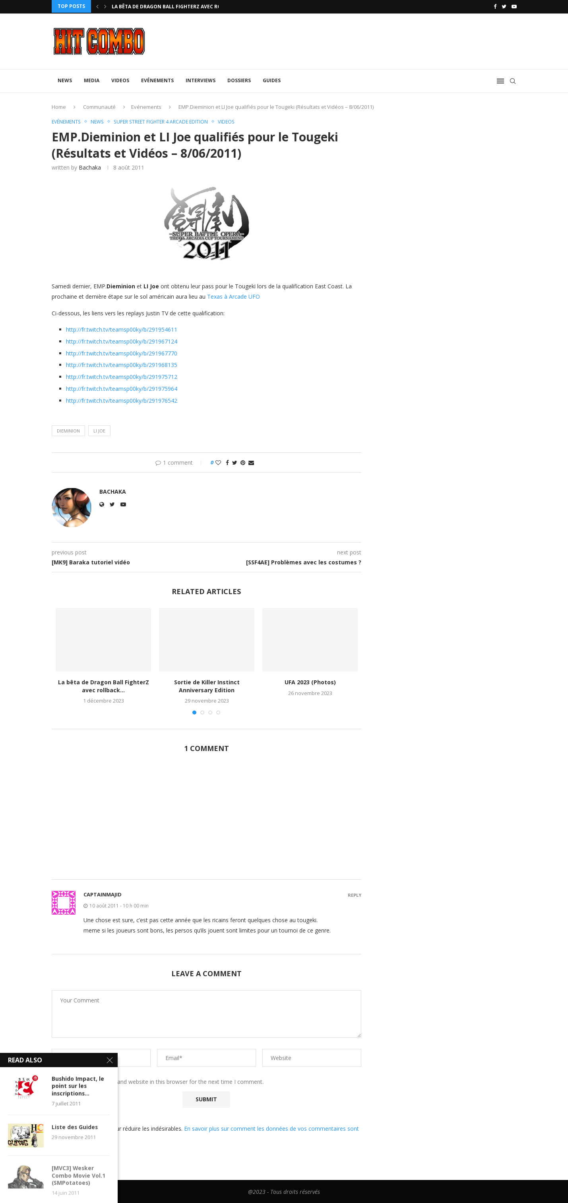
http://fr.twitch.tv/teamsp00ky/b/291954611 (121, 329)
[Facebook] (495, 6)
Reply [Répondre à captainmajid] (354, 894)
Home (59, 106)
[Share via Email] (251, 462)
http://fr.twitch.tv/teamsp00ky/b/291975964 (121, 388)
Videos (120, 79)
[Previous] (97, 6)
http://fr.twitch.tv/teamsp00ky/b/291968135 (121, 364)
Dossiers (239, 79)
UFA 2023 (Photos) (310, 681)
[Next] (105, 6)
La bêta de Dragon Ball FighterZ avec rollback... (178, 6)
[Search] (513, 80)
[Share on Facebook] (227, 462)
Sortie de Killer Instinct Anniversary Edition (207, 685)
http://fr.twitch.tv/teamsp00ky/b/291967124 (121, 341)
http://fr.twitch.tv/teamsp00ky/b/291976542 (121, 400)
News (65, 79)
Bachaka (90, 167)
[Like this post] (218, 462)
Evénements (157, 79)
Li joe (99, 430)
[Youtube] (514, 6)
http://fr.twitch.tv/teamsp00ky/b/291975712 (121, 376)
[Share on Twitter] (234, 462)
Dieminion (68, 430)
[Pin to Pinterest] (242, 462)
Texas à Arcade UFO (233, 295)
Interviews (200, 79)
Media (91, 79)
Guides (272, 79)
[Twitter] (504, 6)
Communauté (99, 106)
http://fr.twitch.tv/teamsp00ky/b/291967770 (121, 352)
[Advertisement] (207, 820)
